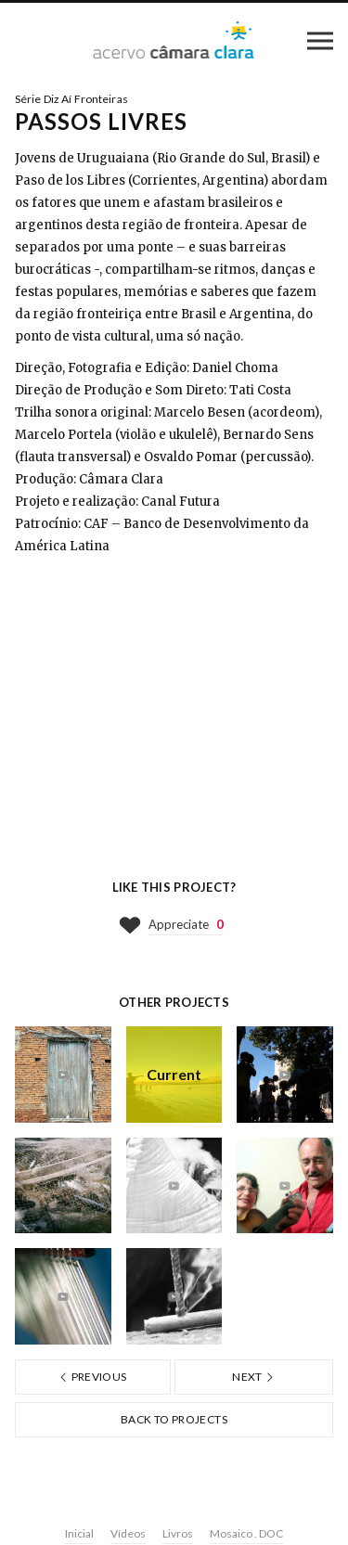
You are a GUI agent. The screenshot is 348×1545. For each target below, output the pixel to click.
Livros (177, 1533)
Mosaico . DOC (246, 1533)
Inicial (79, 1533)
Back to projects (174, 1419)
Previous (92, 1377)
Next (253, 1377)
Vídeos (128, 1533)
